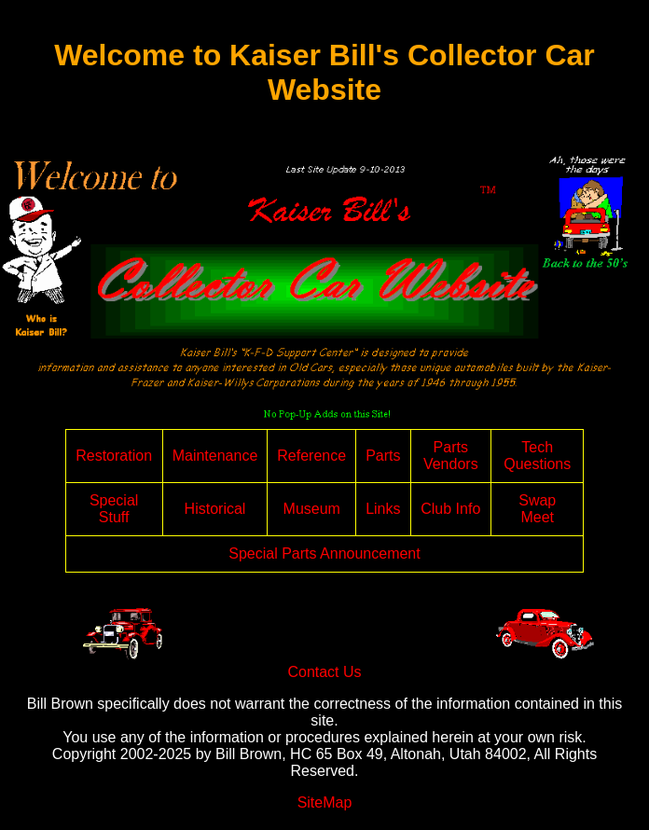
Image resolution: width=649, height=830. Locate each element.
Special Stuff (114, 508)
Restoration (114, 455)
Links (383, 509)
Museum (311, 509)
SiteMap (324, 802)
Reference (311, 455)
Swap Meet (537, 508)
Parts (383, 455)
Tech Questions (537, 455)
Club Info (450, 509)
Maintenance (215, 455)
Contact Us (324, 672)
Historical (215, 509)
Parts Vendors (450, 455)
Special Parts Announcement (324, 553)
